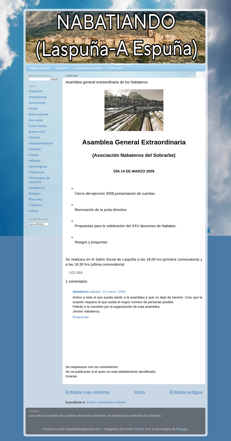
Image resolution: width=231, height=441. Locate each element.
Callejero (62, 68)
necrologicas (38, 166)
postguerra (36, 188)
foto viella (36, 120)
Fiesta (33, 108)
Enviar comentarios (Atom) (106, 402)
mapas (34, 155)
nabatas (34, 160)
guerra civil (37, 132)
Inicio (139, 392)
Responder (81, 317)
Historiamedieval (41, 143)
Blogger (182, 429)
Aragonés (36, 91)
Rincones (35, 199)
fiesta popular (38, 114)
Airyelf (138, 429)
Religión (35, 193)
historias (35, 149)
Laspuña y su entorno (88, 68)
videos (33, 211)
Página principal (39, 68)
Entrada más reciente (87, 392)
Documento (37, 103)
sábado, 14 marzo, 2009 (108, 291)
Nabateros (81, 291)
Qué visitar (115, 68)
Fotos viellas (38, 126)
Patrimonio (36, 172)
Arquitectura (37, 97)
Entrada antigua (186, 392)
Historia (34, 137)
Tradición (35, 205)
